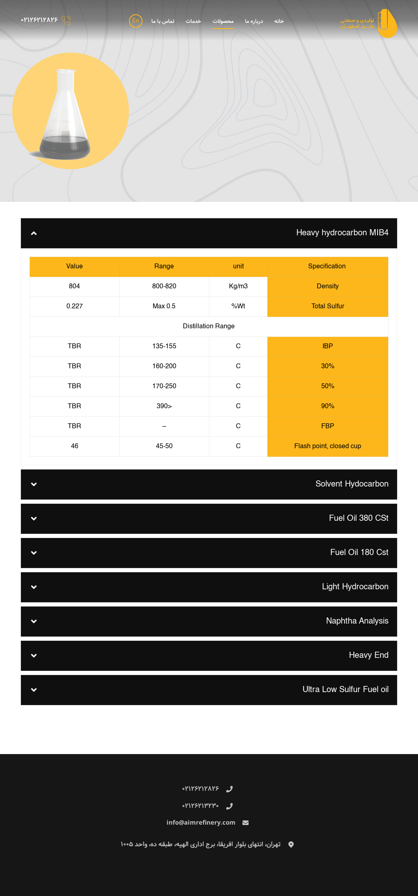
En (135, 21)
